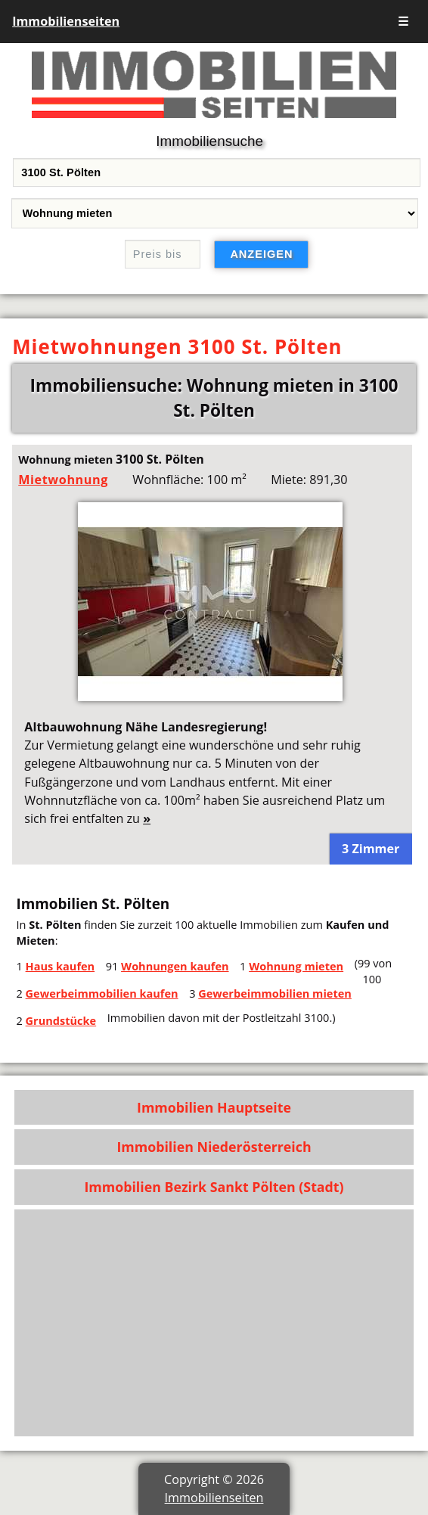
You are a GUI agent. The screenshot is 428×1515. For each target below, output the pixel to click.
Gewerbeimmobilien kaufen (102, 993)
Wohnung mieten (296, 965)
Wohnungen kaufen (174, 965)
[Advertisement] (214, 1323)
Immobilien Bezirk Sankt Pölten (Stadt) (213, 1187)
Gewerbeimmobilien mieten (275, 993)
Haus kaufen (60, 965)
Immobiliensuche (209, 141)
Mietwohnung (63, 479)
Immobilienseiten (65, 21)
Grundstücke (61, 1020)
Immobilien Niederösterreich (213, 1147)
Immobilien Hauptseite (214, 1107)
